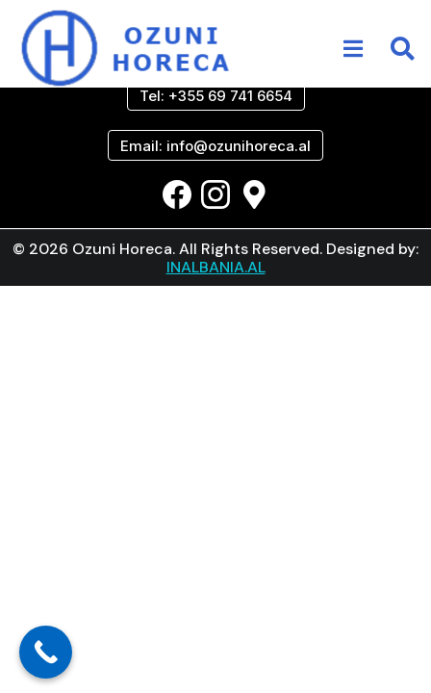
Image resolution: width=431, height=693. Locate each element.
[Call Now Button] (45, 652)
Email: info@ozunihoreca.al (215, 146)
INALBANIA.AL (216, 267)
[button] (353, 48)
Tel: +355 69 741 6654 (215, 96)
